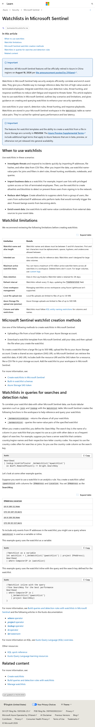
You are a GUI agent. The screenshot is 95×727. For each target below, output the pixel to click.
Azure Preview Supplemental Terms (66, 133)
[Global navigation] (3, 3)
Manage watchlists (17, 684)
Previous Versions (62, 715)
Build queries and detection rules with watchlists (31, 680)
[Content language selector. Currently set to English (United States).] (15, 704)
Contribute (6, 719)
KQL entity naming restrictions (59, 309)
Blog (75, 715)
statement (14, 633)
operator (15, 618)
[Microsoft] (47, 4)
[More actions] (90, 10)
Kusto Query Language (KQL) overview (54, 639)
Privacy (69, 711)
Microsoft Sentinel (31, 9)
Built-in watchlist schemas (20, 381)
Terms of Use (58, 719)
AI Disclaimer (46, 715)
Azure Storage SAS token (20, 385)
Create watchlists (16, 676)
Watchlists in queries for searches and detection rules (27, 49)
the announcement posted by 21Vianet (55, 72)
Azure (5, 9)
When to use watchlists (14, 38)
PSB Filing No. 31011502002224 (47, 711)
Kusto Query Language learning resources (28, 655)
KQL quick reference (17, 652)
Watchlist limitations (13, 42)
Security (15, 9)
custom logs (35, 271)
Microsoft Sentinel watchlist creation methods (24, 46)
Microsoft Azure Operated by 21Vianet (18, 715)
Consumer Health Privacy (37, 719)
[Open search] (92, 3)
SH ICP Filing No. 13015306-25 (15, 711)
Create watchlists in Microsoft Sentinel (26, 377)
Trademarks (72, 719)
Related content (11, 53)
